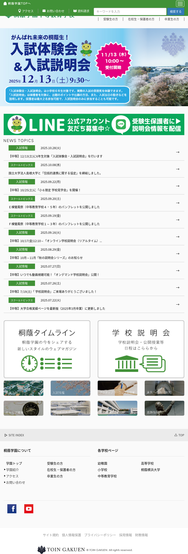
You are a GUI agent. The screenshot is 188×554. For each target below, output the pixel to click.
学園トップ (14, 463)
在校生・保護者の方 (141, 19)
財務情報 (141, 534)
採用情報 (125, 534)
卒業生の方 (171, 19)
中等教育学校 (107, 476)
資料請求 (83, 11)
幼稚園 (102, 463)
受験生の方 (110, 19)
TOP (181, 435)
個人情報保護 (71, 534)
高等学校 (147, 463)
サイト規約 (51, 534)
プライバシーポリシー (100, 534)
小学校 (102, 469)
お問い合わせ (55, 11)
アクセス (28, 11)
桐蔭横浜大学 (150, 469)
